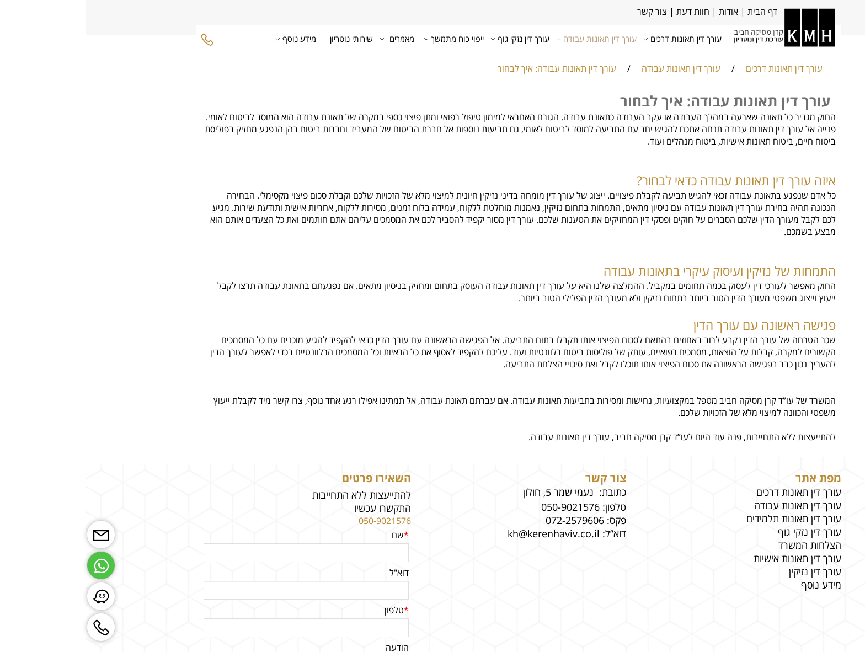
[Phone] (121, 38)
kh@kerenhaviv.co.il (467, 533)
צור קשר (565, 12)
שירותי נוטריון (265, 38)
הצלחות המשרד (723, 545)
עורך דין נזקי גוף (436, 38)
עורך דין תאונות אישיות (711, 558)
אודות (641, 12)
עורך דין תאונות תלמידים (707, 518)
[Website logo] (698, 38)
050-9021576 (299, 521)
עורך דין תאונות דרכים (599, 38)
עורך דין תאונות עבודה (512, 38)
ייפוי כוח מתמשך (370, 38)
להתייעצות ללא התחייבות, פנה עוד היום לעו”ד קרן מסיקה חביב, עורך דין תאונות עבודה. (596, 437)
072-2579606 (489, 520)
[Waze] (14, 593)
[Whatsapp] (14, 562)
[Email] (14, 531)
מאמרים (313, 38)
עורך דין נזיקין (729, 571)
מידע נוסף (212, 38)
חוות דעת (606, 12)
